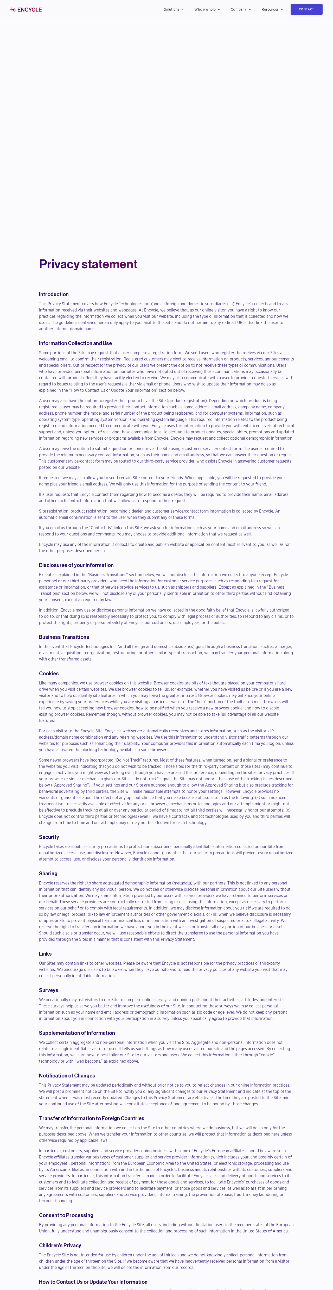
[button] (174, 9)
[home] (26, 9)
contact (306, 9)
